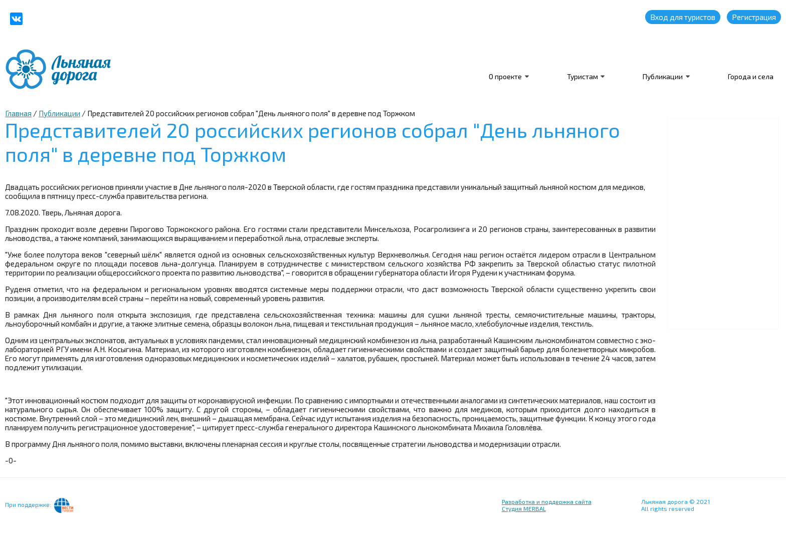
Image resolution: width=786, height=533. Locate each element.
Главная (18, 113)
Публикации (663, 76)
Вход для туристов (682, 17)
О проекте (504, 76)
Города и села (750, 76)
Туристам (582, 76)
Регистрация (754, 17)
